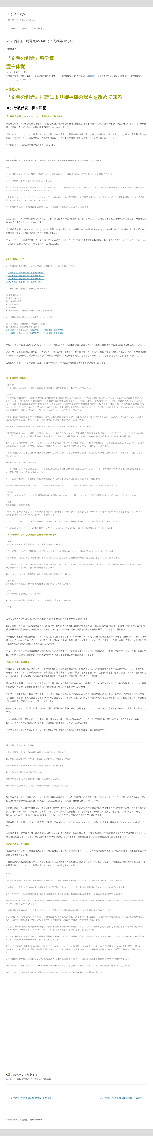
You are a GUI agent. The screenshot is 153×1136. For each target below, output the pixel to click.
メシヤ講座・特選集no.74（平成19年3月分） (26, 279)
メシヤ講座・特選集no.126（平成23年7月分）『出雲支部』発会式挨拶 (34, 333)
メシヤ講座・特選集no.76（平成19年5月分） (26, 282)
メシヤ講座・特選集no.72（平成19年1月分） (26, 273)
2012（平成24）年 (25, 1079)
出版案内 (91, 76)
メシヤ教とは (38, 29)
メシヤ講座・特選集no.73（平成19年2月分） (26, 276)
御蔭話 (24, 29)
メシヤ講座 (16, 14)
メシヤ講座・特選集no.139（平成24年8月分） (29, 1098)
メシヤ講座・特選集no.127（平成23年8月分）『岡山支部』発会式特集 (34, 330)
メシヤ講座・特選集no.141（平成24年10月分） (123, 1098)
